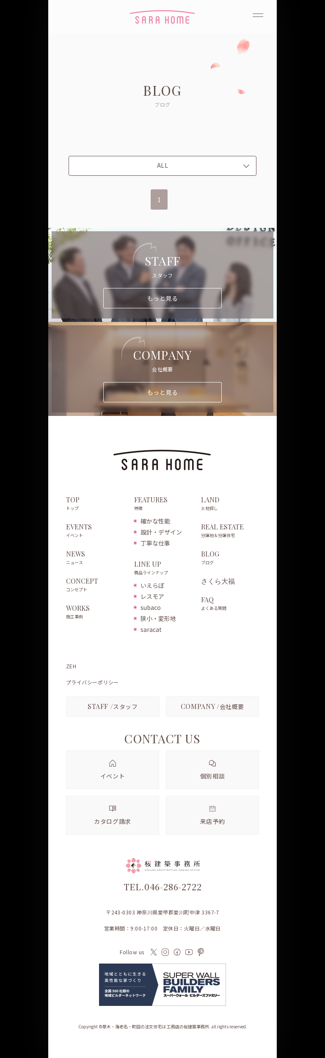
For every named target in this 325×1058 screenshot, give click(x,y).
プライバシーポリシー (92, 682)
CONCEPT (96, 585)
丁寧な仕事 (155, 543)
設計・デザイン (161, 532)
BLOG (230, 558)
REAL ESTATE (230, 531)
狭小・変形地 (158, 618)
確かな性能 (155, 521)
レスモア (152, 596)
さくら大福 (218, 581)
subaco (150, 607)
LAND (230, 504)
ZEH (71, 666)
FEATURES (163, 504)
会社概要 (212, 706)
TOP (96, 504)
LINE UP (163, 568)
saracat (151, 629)
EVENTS (96, 531)
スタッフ (113, 706)
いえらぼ (152, 585)
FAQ (230, 603)
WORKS (96, 612)
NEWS (96, 558)
